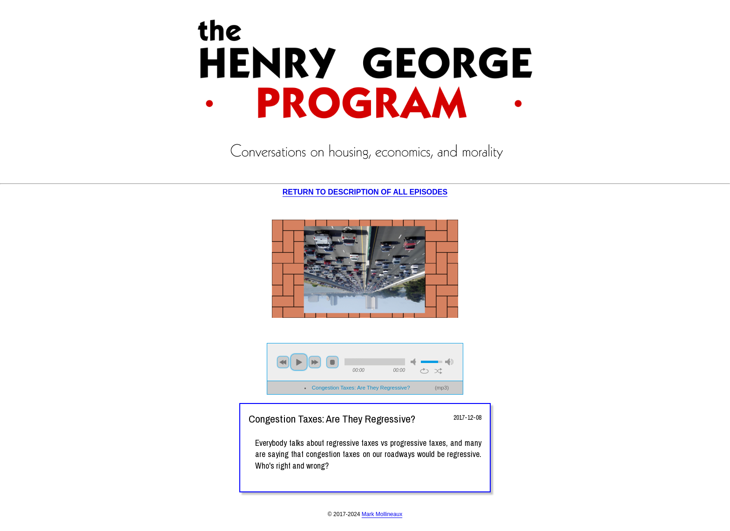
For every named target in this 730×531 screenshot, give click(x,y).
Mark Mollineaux (382, 514)
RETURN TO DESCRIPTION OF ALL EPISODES (365, 192)
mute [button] (415, 361)
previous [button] (283, 362)
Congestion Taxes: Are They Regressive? (361, 387)
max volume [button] (449, 361)
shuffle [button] (438, 371)
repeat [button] (424, 371)
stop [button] (332, 362)
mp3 (442, 387)
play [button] (299, 362)
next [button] (314, 362)
